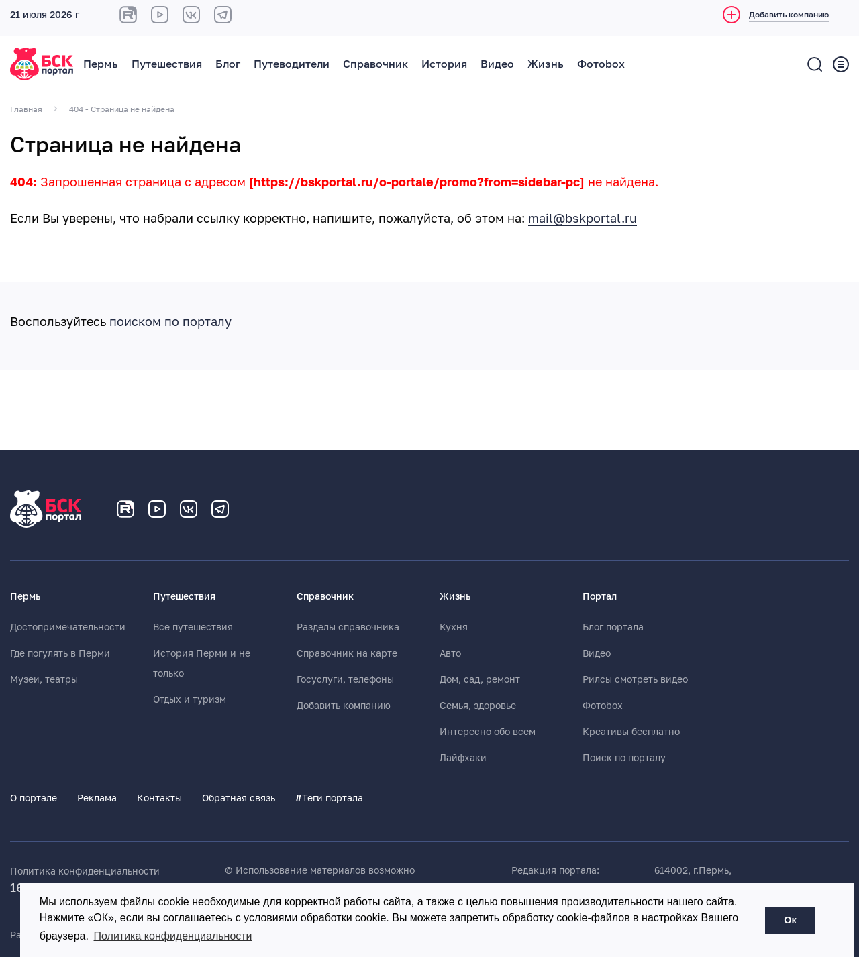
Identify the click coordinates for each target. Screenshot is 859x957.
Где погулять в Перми (60, 653)
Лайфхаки (463, 757)
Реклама (97, 798)
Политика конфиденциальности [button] (173, 936)
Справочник (375, 64)
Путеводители (292, 64)
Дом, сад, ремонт (480, 679)
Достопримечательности (67, 627)
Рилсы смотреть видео (635, 679)
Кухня (454, 627)
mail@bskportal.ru (582, 218)
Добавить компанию (344, 705)
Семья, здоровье (478, 705)
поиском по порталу (170, 322)
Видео (497, 64)
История (444, 64)
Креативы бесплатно (631, 731)
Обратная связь (238, 798)
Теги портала (329, 798)
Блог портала (613, 627)
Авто (450, 653)
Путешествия (167, 64)
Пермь (100, 64)
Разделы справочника (348, 627)
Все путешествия (193, 627)
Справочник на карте (347, 653)
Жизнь (545, 64)
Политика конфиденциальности (85, 871)
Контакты (159, 798)
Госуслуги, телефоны (345, 679)
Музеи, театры (44, 679)
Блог (227, 64)
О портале (33, 798)
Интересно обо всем (488, 731)
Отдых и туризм (189, 699)
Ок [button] (790, 920)
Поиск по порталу (624, 757)
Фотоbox (601, 64)
